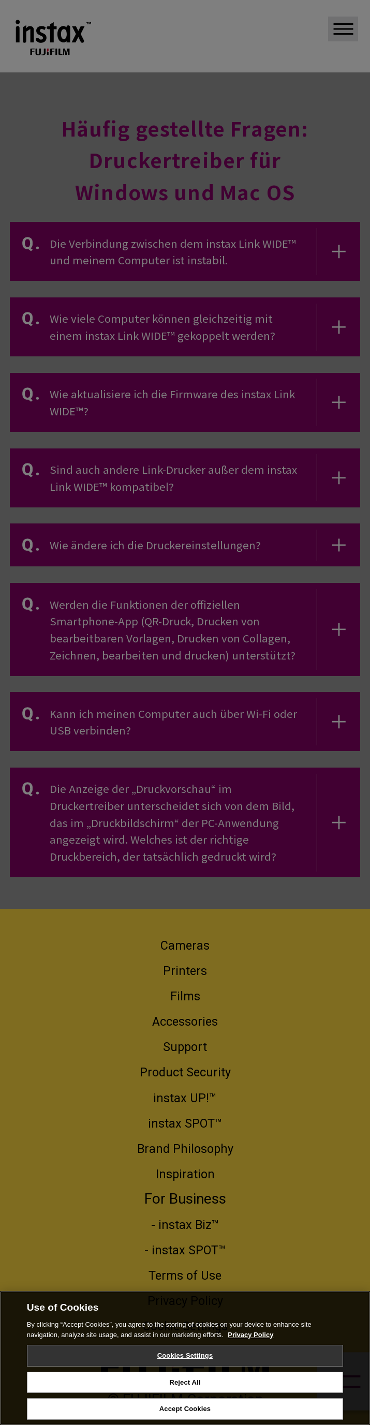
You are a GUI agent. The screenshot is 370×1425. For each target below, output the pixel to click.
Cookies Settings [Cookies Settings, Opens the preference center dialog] (185, 1362)
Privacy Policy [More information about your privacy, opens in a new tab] (250, 1340)
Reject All (184, 1388)
